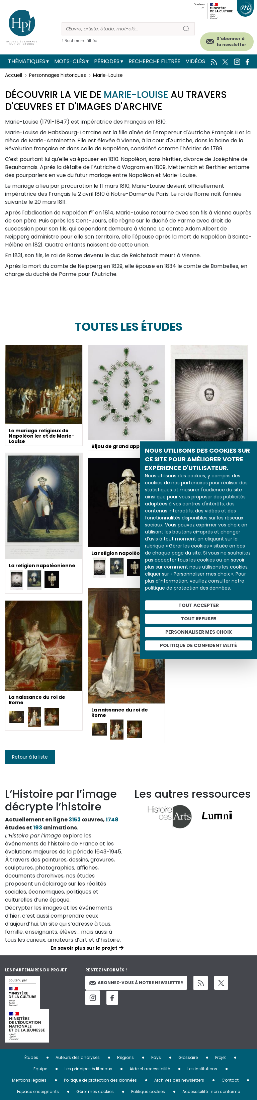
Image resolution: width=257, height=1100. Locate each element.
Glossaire (188, 1057)
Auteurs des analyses (78, 1057)
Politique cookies (148, 1091)
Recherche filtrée (154, 61)
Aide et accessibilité (150, 1069)
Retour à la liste (30, 757)
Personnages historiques (57, 75)
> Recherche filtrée (79, 40)
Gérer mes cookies (95, 1091)
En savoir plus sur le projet (84, 948)
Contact (230, 1080)
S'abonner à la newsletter (231, 41)
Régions (125, 1057)
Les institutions (202, 1069)
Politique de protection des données (100, 1080)
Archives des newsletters (179, 1080)
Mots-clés (69, 61)
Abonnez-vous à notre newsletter (136, 982)
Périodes (106, 61)
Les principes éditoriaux (88, 1069)
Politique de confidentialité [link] (198, 645)
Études (31, 1057)
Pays (156, 1057)
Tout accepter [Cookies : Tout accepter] (198, 605)
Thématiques (26, 61)
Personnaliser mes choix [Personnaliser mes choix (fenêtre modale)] (198, 632)
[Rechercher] (120, 28)
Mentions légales (29, 1080)
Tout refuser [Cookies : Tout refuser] (198, 618)
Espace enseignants (38, 1091)
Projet (220, 1057)
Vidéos (195, 61)
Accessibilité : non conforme (211, 1091)
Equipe (40, 1069)
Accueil (13, 75)
